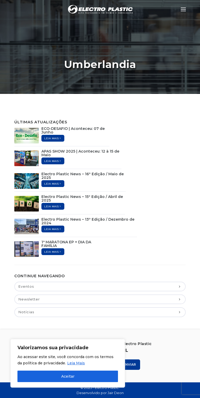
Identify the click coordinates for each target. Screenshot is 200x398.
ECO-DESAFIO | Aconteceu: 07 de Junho (73, 130)
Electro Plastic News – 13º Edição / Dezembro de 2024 (87, 221)
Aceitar (67, 376)
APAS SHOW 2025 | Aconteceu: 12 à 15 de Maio (80, 153)
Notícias (100, 312)
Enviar (127, 364)
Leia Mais (76, 363)
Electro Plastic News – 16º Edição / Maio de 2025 (82, 175)
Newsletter (100, 299)
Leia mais (52, 138)
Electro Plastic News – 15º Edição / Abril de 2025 (82, 198)
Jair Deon (116, 393)
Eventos (100, 286)
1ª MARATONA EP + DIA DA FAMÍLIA (66, 244)
